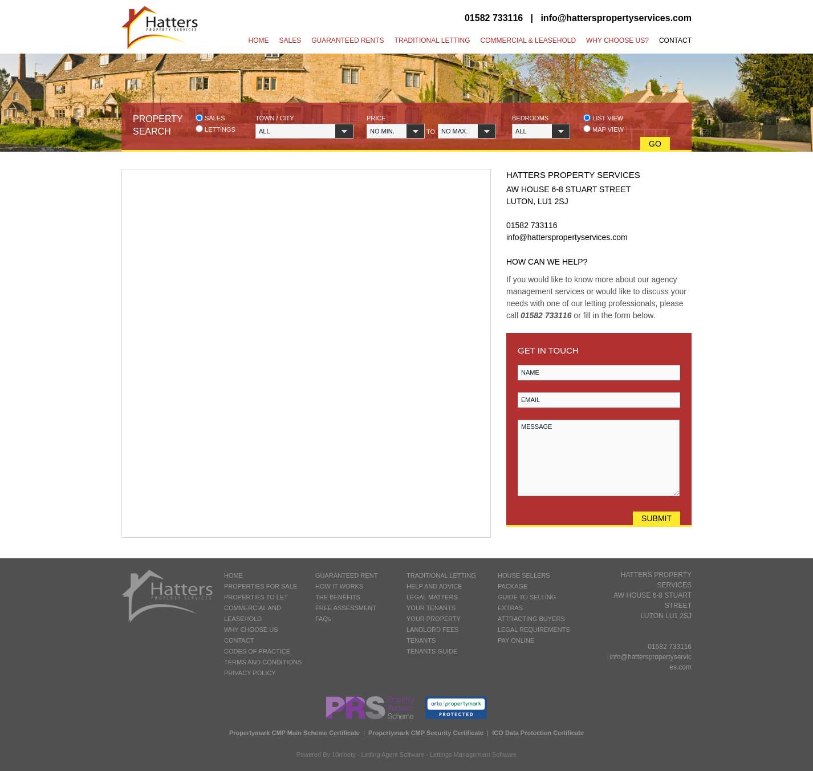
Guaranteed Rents (347, 40)
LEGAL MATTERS (432, 597)
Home (259, 40)
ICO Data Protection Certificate (538, 732)
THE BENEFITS (337, 597)
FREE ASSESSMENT (345, 607)
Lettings (215, 129)
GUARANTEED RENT (346, 575)
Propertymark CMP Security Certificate (425, 732)
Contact (675, 40)
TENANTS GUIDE (432, 651)
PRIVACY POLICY (250, 672)
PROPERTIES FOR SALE (260, 586)
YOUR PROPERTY (434, 618)
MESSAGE (599, 458)
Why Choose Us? (617, 40)
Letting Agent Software (393, 754)
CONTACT (239, 640)
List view (603, 117)
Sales (290, 40)
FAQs (323, 618)
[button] (304, 131)
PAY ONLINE (516, 640)
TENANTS (421, 640)
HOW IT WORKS (339, 586)
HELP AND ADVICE (434, 586)
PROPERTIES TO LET (256, 597)
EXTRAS (510, 607)
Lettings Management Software (473, 754)
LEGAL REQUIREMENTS (534, 629)
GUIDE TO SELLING (527, 597)
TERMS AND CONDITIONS (263, 662)
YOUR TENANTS (431, 607)
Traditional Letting (432, 40)
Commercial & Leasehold (528, 40)
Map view (603, 129)
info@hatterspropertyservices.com (616, 18)
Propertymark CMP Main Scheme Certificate (294, 732)
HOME (233, 575)
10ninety (344, 754)
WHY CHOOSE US (251, 629)
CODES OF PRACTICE (257, 651)
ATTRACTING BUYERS (531, 618)
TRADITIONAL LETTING (441, 575)
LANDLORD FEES (433, 629)
